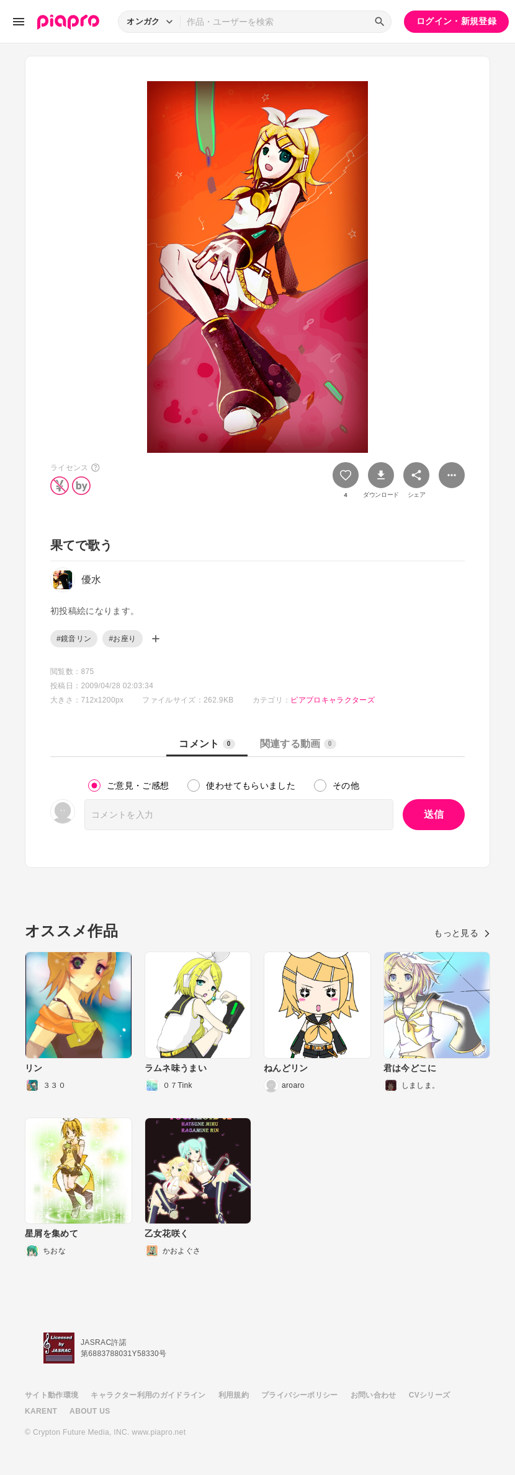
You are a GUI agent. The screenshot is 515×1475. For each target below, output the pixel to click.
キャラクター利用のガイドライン (148, 1395)
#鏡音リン (73, 638)
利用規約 (233, 1395)
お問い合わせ (373, 1395)
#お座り (122, 638)
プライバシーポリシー (299, 1395)
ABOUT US (89, 1411)
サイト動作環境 (51, 1395)
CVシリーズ (429, 1395)
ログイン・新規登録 (456, 21)
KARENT (41, 1411)
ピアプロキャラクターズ (332, 700)
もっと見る (462, 933)
